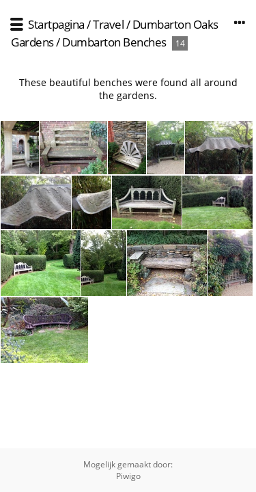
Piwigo (128, 476)
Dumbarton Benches (114, 42)
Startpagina (56, 24)
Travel (108, 24)
